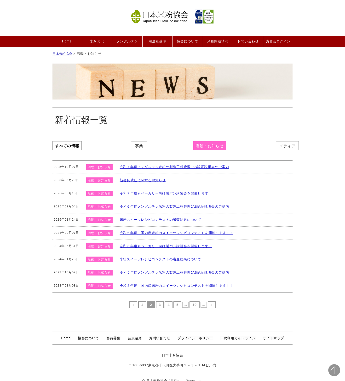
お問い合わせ (248, 41)
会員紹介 (135, 333)
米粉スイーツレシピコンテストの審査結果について (158, 215)
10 (194, 300)
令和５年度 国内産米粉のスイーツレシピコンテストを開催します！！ (173, 280)
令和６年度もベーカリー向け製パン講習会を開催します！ (163, 241)
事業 (140, 145)
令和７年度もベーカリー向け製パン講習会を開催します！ (163, 188)
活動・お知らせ (204, 145)
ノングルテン (127, 41)
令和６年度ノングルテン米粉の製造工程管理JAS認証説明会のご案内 (171, 201)
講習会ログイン (278, 41)
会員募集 (113, 333)
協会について (187, 41)
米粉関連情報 (218, 41)
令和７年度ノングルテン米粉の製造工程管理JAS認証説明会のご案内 (171, 162)
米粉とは (97, 41)
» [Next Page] (211, 300)
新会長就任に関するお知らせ (141, 175)
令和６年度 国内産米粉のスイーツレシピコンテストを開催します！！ (173, 228)
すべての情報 (76, 145)
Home (67, 41)
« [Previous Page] (133, 300)
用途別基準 (157, 41)
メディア (268, 145)
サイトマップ (273, 333)
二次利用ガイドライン (238, 333)
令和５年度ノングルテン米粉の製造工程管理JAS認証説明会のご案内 (171, 267)
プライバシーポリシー (195, 333)
